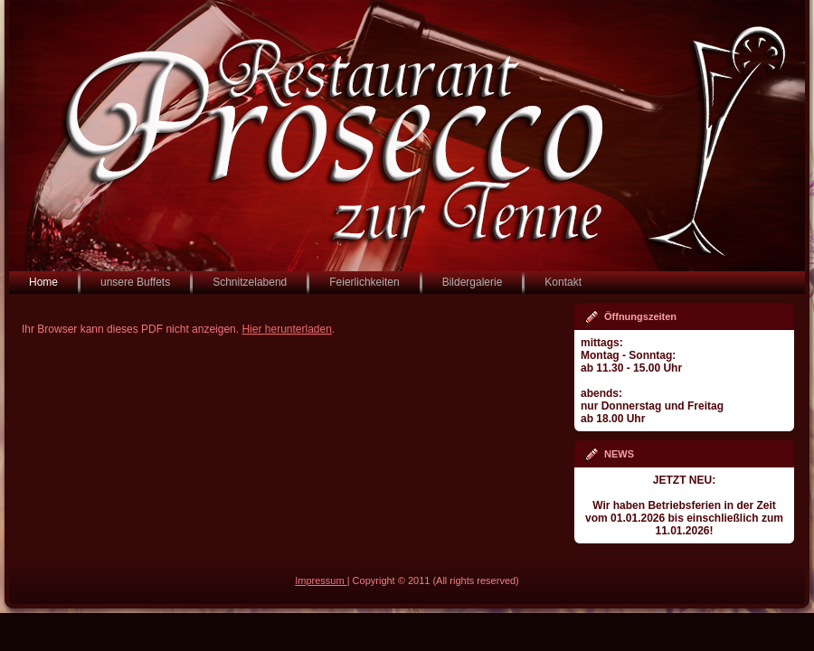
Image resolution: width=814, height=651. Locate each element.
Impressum (320, 580)
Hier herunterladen (286, 329)
